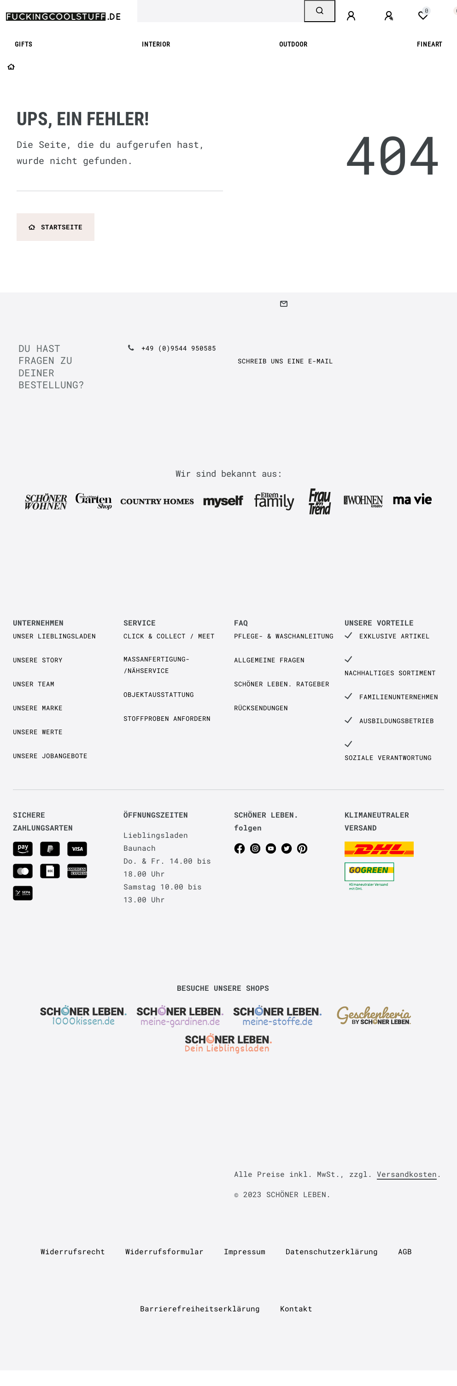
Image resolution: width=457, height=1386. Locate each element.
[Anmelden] (352, 16)
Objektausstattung (158, 694)
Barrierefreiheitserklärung (200, 1308)
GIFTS (23, 44)
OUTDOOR (293, 44)
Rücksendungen (261, 707)
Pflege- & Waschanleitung (284, 636)
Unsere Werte (38, 731)
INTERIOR (156, 44)
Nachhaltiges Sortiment (390, 672)
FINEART (429, 44)
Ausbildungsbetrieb (396, 720)
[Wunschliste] (423, 15)
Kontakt (296, 1308)
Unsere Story (38, 659)
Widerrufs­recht (73, 1251)
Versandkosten (407, 1174)
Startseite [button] (55, 226)
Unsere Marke (38, 707)
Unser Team (33, 683)
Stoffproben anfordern (167, 718)
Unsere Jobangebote (50, 755)
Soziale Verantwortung (388, 757)
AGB (405, 1251)
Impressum (244, 1251)
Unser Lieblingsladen (54, 636)
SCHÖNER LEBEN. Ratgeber (281, 683)
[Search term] (220, 11)
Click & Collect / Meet (169, 636)
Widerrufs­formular (164, 1251)
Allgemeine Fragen (269, 659)
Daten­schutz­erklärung (332, 1251)
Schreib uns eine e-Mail (285, 361)
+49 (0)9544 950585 (178, 348)
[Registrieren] (390, 16)
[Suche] (319, 11)
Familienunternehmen (398, 696)
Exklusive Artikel (394, 636)
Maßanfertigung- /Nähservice (156, 665)
